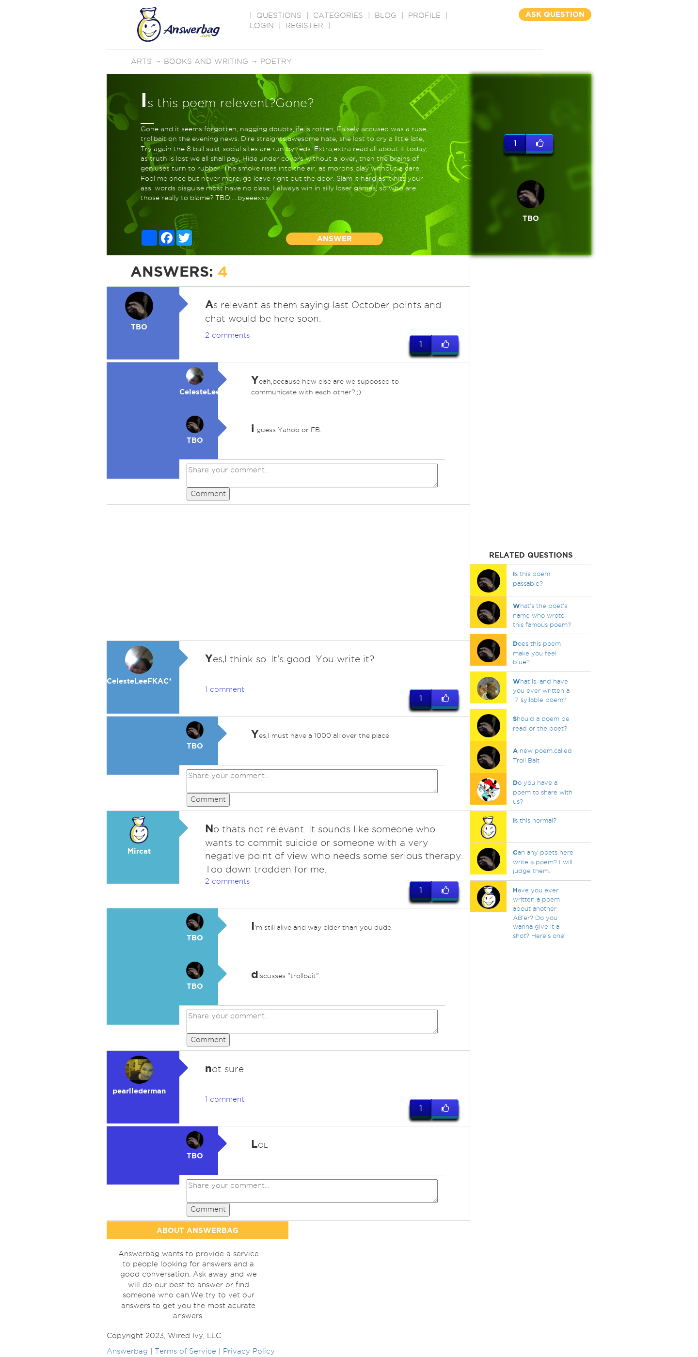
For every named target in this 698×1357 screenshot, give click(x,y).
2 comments (227, 335)
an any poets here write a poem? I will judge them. (543, 861)
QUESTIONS (278, 15)
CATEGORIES (338, 15)
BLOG (386, 15)
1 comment (224, 690)
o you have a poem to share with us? (542, 791)
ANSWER (334, 238)
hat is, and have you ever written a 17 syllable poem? (541, 690)
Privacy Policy (249, 1351)
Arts (141, 61)
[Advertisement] (288, 573)
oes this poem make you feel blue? (537, 652)
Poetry (276, 61)
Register (304, 26)
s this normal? (534, 820)
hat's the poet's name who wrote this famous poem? (542, 614)
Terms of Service (185, 1351)
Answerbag (127, 1351)
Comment (208, 494)
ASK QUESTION (555, 14)
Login (262, 26)
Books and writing (206, 61)
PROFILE (424, 15)
